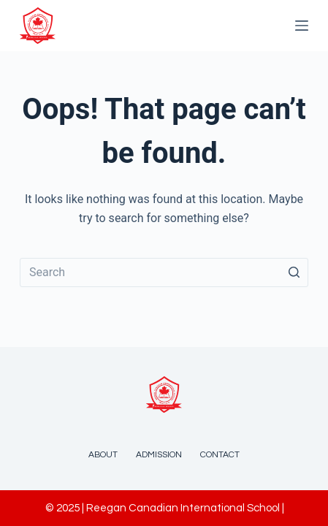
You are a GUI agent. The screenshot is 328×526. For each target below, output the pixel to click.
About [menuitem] (103, 455)
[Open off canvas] (301, 25)
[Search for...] (164, 272)
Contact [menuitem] (220, 455)
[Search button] (293, 272)
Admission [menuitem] (159, 455)
